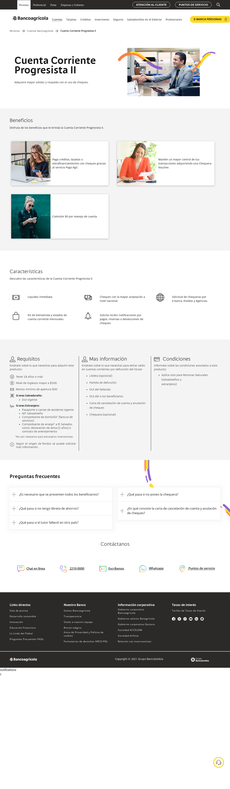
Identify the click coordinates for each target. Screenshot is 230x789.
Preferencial (39, 5)
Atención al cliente (151, 4)
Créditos (85, 19)
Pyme (53, 5)
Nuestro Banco (75, 605)
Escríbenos (111, 568)
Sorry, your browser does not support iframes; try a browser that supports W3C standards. (28, 690)
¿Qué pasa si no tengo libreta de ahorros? (49, 508)
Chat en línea (31, 568)
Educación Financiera (23, 627)
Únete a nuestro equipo (78, 622)
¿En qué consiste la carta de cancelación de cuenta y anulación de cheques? (172, 510)
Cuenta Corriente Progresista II (78, 31)
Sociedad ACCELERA (130, 630)
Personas (24, 5)
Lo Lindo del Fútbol (21, 633)
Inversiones (102, 19)
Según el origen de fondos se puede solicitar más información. (46, 445)
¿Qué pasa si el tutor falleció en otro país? (48, 522)
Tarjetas (71, 19)
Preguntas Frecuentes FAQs (27, 639)
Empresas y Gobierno (72, 5)
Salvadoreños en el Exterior (144, 19)
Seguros (118, 19)
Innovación (16, 622)
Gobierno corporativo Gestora (136, 624)
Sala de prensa (19, 610)
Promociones (174, 19)
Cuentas (57, 19)
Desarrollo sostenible (23, 616)
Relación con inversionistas (134, 641)
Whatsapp (156, 568)
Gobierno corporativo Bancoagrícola (131, 611)
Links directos (20, 605)
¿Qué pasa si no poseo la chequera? (152, 494)
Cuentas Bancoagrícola (40, 31)
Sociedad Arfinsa (128, 635)
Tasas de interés (184, 605)
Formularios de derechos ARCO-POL (86, 641)
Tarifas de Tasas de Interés (189, 610)
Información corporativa (136, 605)
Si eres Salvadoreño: (29, 395)
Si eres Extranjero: (28, 405)
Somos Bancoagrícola (77, 610)
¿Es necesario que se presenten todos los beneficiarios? (59, 494)
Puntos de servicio (193, 4)
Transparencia (73, 616)
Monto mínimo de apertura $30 (36, 389)
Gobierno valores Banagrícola (136, 618)
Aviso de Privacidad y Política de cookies (84, 634)
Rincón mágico (73, 627)
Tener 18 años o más (29, 376)
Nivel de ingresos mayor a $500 (36, 383)
